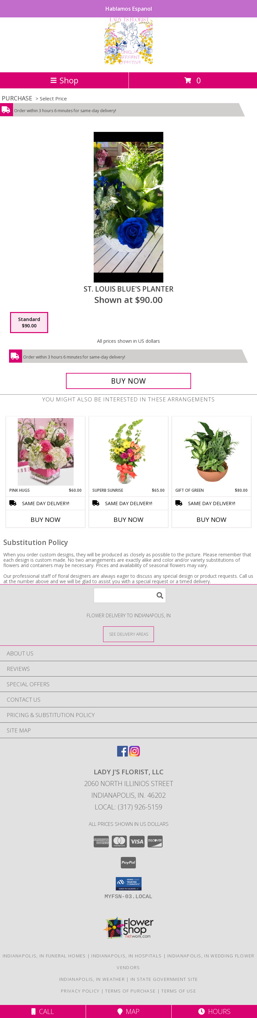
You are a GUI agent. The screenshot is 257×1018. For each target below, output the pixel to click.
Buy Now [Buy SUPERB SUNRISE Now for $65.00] (128, 519)
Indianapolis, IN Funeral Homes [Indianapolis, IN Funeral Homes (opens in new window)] (44, 956)
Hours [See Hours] (214, 1011)
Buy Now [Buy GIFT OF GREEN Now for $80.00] (211, 519)
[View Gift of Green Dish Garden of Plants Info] (212, 452)
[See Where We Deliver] (128, 634)
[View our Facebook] (122, 754)
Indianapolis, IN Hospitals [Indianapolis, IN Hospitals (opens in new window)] (126, 956)
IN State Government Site (164, 979)
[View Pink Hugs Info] (46, 452)
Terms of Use (178, 991)
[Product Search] (130, 595)
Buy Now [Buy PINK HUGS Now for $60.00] (45, 519)
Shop (64, 80)
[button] (129, 883)
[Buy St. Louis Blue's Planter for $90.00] (128, 381)
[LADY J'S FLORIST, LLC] (128, 62)
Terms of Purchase (130, 991)
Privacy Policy (80, 991)
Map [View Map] (128, 1011)
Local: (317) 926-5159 (128, 806)
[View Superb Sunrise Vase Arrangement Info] (129, 452)
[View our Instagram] (134, 754)
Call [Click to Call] (42, 1011)
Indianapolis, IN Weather (92, 979)
